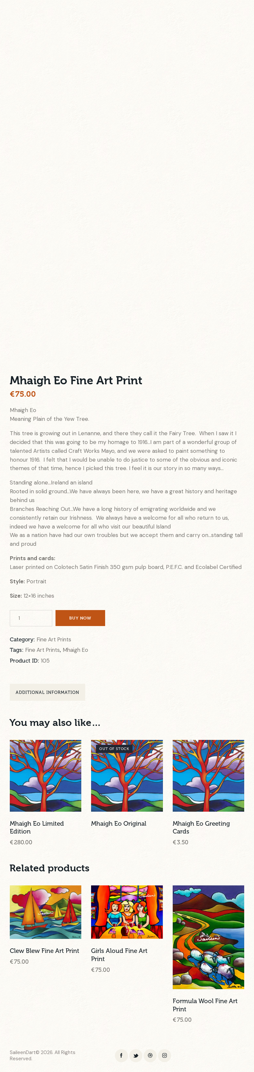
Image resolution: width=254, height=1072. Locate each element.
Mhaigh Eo (78, 650)
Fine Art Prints (55, 639)
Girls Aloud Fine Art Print (119, 956)
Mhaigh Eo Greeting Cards (201, 829)
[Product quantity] (31, 618)
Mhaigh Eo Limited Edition (37, 829)
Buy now (81, 617)
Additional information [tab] (47, 693)
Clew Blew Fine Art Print (44, 952)
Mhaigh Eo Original (118, 825)
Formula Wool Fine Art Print (205, 1006)
